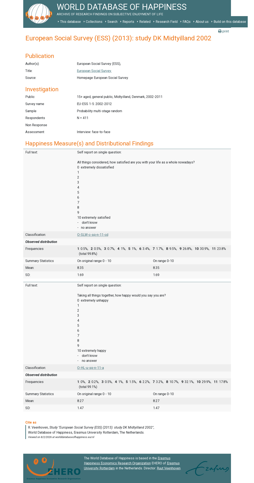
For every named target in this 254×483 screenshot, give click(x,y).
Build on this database (230, 22)
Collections (94, 22)
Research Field (167, 22)
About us (202, 22)
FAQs (187, 22)
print (223, 31)
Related (145, 22)
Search (112, 22)
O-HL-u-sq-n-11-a (90, 368)
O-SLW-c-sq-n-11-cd (92, 235)
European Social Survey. (94, 71)
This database (70, 22)
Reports (128, 22)
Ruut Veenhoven (169, 468)
